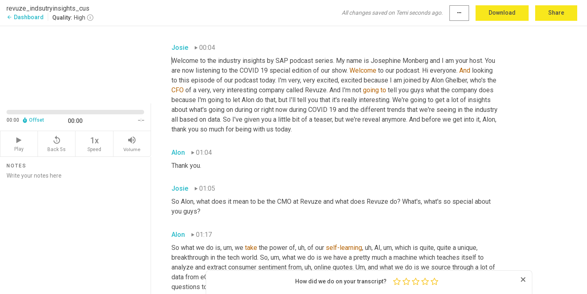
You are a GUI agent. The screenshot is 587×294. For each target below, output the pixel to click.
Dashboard (25, 17)
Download (502, 12)
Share (556, 12)
